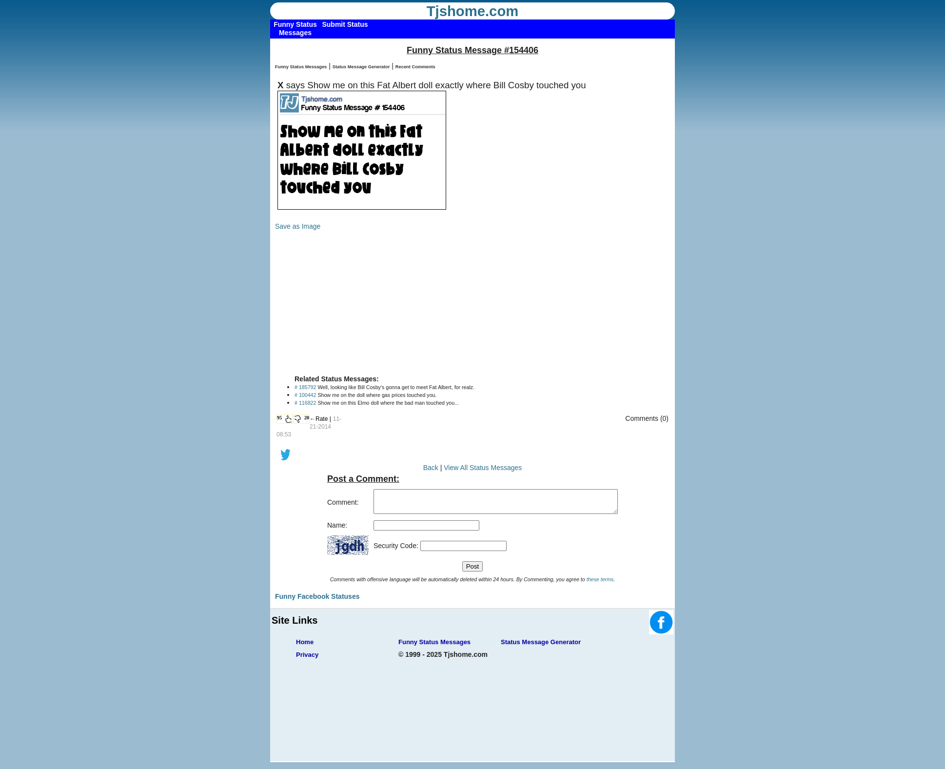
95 (279, 417)
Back (430, 468)
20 (306, 417)
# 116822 (305, 403)
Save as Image (297, 226)
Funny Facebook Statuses (317, 601)
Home (305, 646)
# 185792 (305, 387)
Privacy (307, 659)
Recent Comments (415, 66)
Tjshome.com (473, 11)
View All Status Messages (483, 468)
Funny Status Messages (301, 66)
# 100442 (305, 395)
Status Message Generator (361, 66)
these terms (600, 584)
